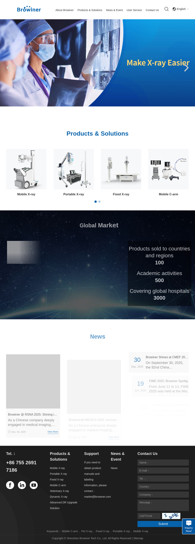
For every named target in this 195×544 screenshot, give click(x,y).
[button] (8, 68)
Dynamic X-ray (58, 496)
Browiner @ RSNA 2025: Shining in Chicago (33, 418)
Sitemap (138, 538)
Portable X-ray (73, 194)
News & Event (114, 10)
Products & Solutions (90, 10)
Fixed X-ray (121, 194)
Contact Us (152, 10)
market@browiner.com (97, 496)
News (114, 468)
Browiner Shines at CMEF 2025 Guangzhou (171, 357)
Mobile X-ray (26, 194)
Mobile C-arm (168, 194)
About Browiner (64, 10)
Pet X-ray (86, 531)
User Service (134, 10)
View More (52, 436)
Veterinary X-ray (59, 490)
